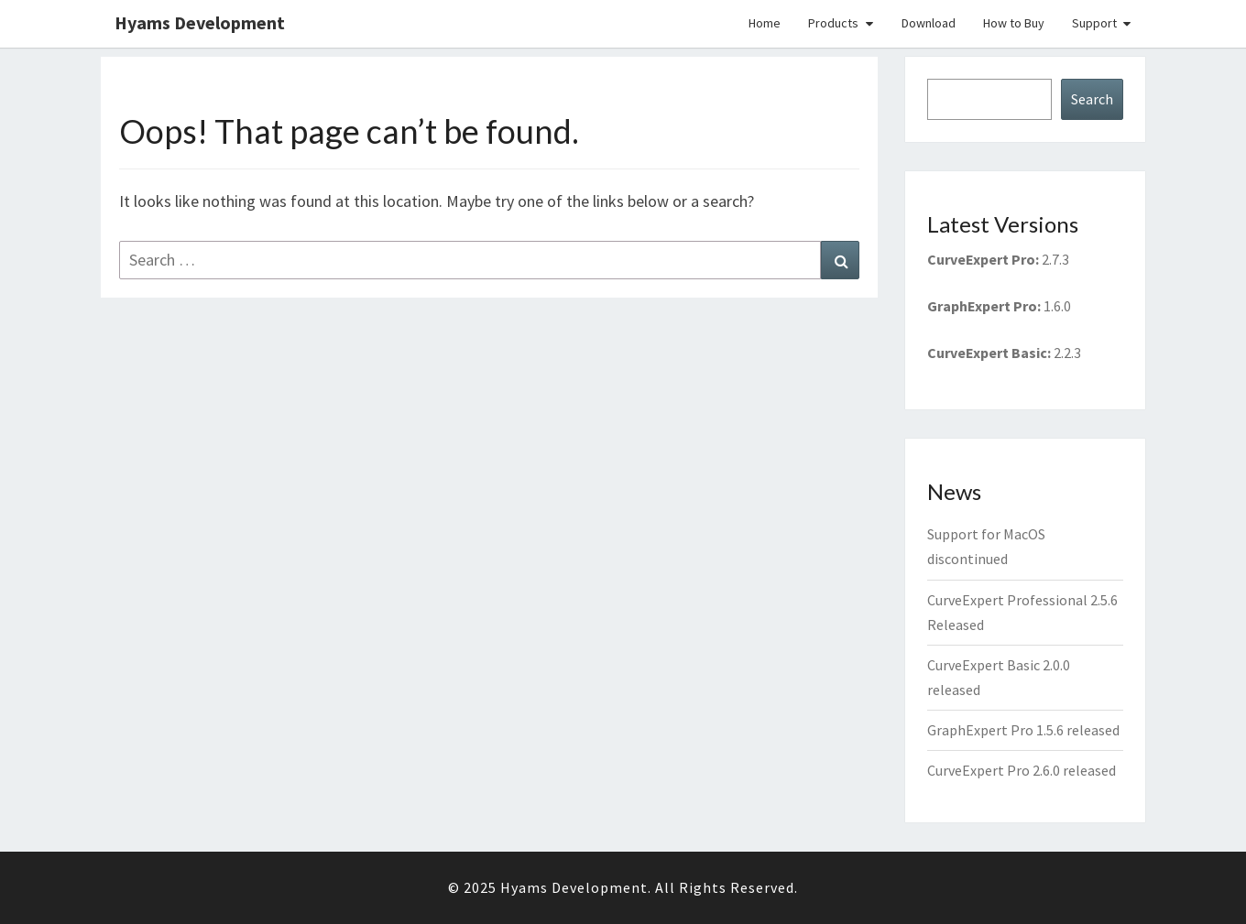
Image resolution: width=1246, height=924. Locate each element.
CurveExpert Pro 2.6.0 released (1021, 770)
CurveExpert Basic (987, 352)
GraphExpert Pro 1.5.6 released (1023, 730)
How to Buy (1013, 23)
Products (833, 23)
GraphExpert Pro (982, 306)
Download (929, 23)
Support (1094, 23)
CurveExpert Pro (981, 259)
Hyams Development (200, 22)
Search (1092, 99)
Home (765, 23)
